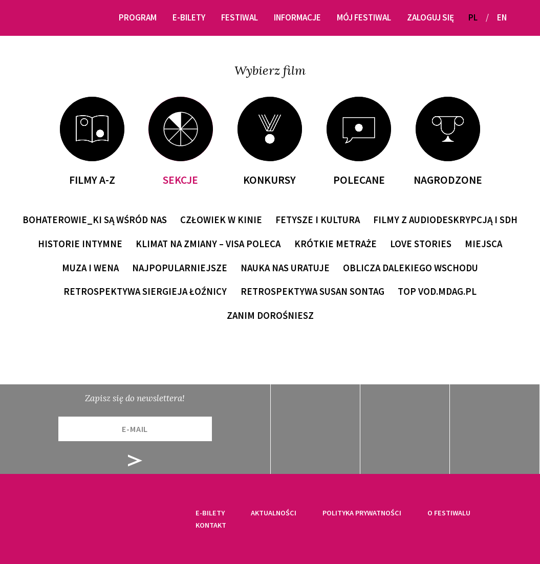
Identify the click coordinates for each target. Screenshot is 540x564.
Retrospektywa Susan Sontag (312, 291)
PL (473, 17)
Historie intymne (80, 244)
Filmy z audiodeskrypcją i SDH (445, 220)
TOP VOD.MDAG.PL (437, 291)
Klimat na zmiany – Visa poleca (208, 244)
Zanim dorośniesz (270, 315)
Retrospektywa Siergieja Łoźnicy (145, 291)
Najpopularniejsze (179, 268)
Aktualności (273, 512)
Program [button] (138, 17)
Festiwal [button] (239, 17)
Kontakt (211, 525)
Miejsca (483, 244)
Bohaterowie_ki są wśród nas (95, 220)
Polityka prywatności (361, 512)
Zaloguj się (430, 17)
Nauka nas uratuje (285, 268)
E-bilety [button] (188, 17)
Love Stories (420, 244)
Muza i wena (90, 268)
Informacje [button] (297, 17)
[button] (518, 18)
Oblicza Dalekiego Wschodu (410, 268)
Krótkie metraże (335, 244)
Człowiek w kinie (221, 220)
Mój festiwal (364, 17)
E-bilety (210, 512)
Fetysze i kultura (317, 220)
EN (502, 17)
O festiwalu (448, 512)
